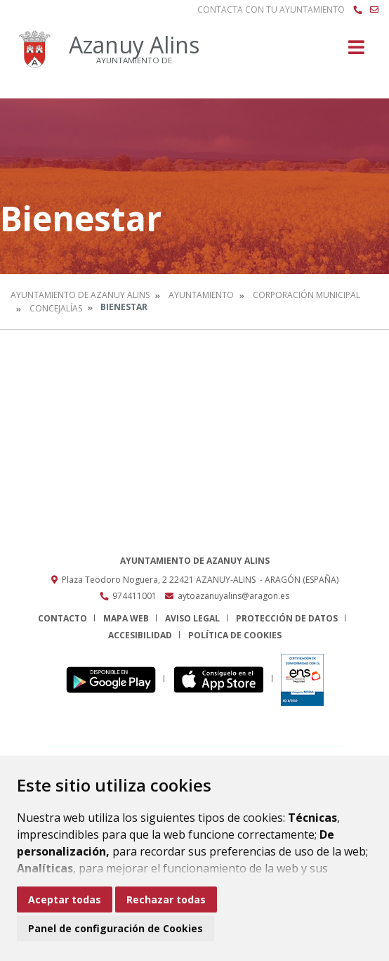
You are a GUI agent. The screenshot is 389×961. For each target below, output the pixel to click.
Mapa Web (126, 618)
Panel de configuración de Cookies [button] (115, 928)
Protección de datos (287, 618)
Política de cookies (235, 635)
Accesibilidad (140, 635)
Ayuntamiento (201, 295)
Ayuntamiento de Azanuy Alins (80, 295)
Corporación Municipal (306, 295)
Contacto (62, 618)
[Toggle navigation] (356, 51)
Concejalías (55, 308)
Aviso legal (192, 618)
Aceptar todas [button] (64, 899)
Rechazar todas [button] (166, 899)
